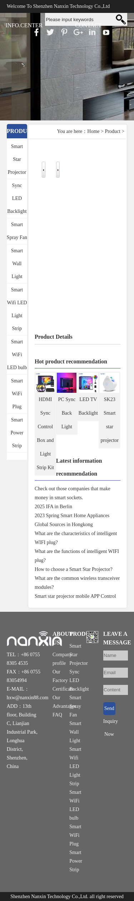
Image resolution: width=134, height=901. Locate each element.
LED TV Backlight (88, 406)
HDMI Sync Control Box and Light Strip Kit (45, 433)
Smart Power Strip (17, 432)
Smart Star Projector (17, 159)
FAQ (57, 715)
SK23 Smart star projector (110, 420)
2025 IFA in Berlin (53, 506)
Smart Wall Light (17, 263)
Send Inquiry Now (109, 710)
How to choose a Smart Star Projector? (74, 569)
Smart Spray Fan (17, 231)
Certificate (63, 689)
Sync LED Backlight (16, 198)
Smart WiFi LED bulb (17, 354)
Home (93, 131)
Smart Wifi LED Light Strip (17, 309)
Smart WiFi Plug (17, 393)
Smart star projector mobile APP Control (75, 596)
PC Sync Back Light (67, 413)
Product (112, 131)
